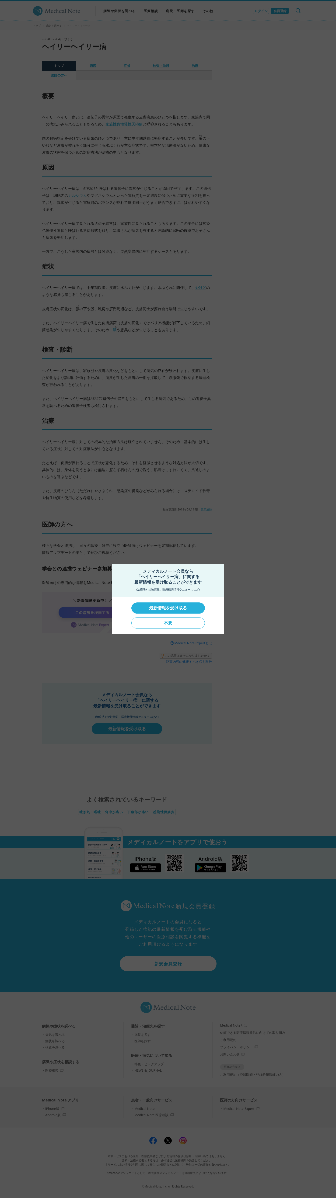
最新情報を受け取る (168, 608)
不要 (168, 623)
